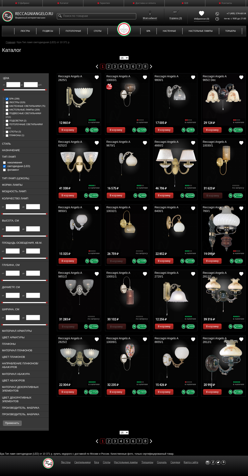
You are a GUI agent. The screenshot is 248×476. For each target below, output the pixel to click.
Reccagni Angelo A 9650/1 (70, 209)
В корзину (68, 129)
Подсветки (16, 120)
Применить (12, 423)
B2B (186, 3)
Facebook (213, 462)
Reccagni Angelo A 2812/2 (214, 274)
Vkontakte (223, 462)
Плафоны (15, 135)
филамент (11, 169)
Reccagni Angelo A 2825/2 (70, 340)
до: (31, 207)
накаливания (12, 162)
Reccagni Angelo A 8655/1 (166, 340)
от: (11, 207)
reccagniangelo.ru (34, 14)
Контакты (227, 3)
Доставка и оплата (145, 3)
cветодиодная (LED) (16, 166)
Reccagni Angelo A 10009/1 (118, 340)
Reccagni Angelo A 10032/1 (118, 209)
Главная (10, 42)
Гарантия (105, 3)
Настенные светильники (25, 106)
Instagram (208, 462)
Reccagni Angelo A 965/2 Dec (214, 78)
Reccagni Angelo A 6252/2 (70, 143)
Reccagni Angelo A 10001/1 (118, 274)
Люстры (15, 102)
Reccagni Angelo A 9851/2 (70, 274)
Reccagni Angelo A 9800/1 (166, 78)
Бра (13, 98)
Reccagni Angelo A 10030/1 (214, 143)
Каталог (64, 3)
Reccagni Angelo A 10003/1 (118, 78)
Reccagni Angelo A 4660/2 (166, 143)
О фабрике (23, 3)
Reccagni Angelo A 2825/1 (70, 78)
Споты (13, 131)
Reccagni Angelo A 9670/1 (118, 143)
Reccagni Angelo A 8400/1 (166, 209)
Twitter (218, 462)
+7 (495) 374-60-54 (236, 13)
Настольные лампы (23, 109)
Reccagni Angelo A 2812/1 (214, 340)
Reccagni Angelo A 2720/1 (166, 274)
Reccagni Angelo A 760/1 (214, 209)
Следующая (151, 65)
